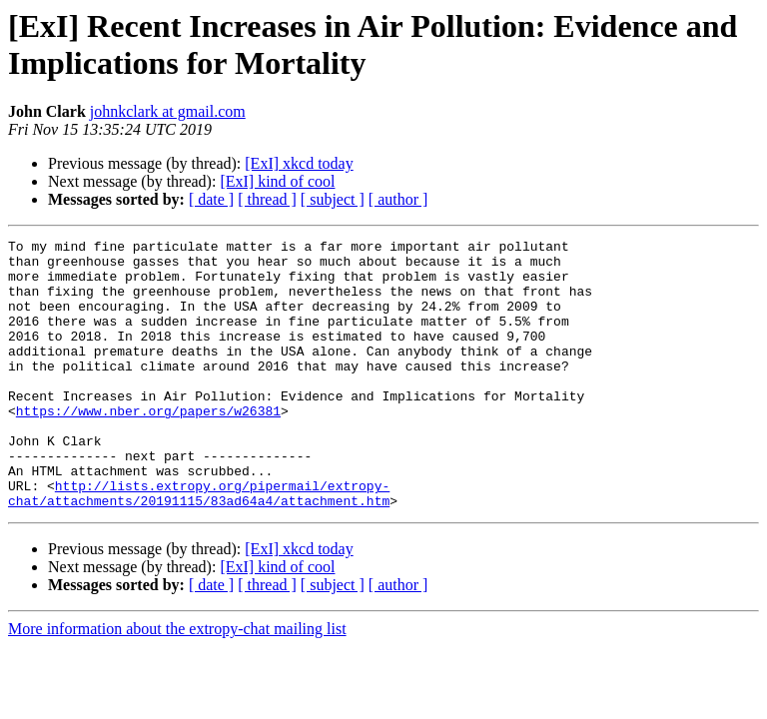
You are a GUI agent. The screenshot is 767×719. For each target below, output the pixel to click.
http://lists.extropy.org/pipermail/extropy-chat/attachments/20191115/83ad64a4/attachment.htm (198, 545)
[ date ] (211, 199)
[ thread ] (267, 199)
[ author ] (398, 199)
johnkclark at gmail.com (168, 111)
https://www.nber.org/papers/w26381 (148, 446)
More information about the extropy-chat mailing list (177, 682)
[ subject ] (333, 199)
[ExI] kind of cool (277, 181)
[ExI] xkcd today (299, 163)
